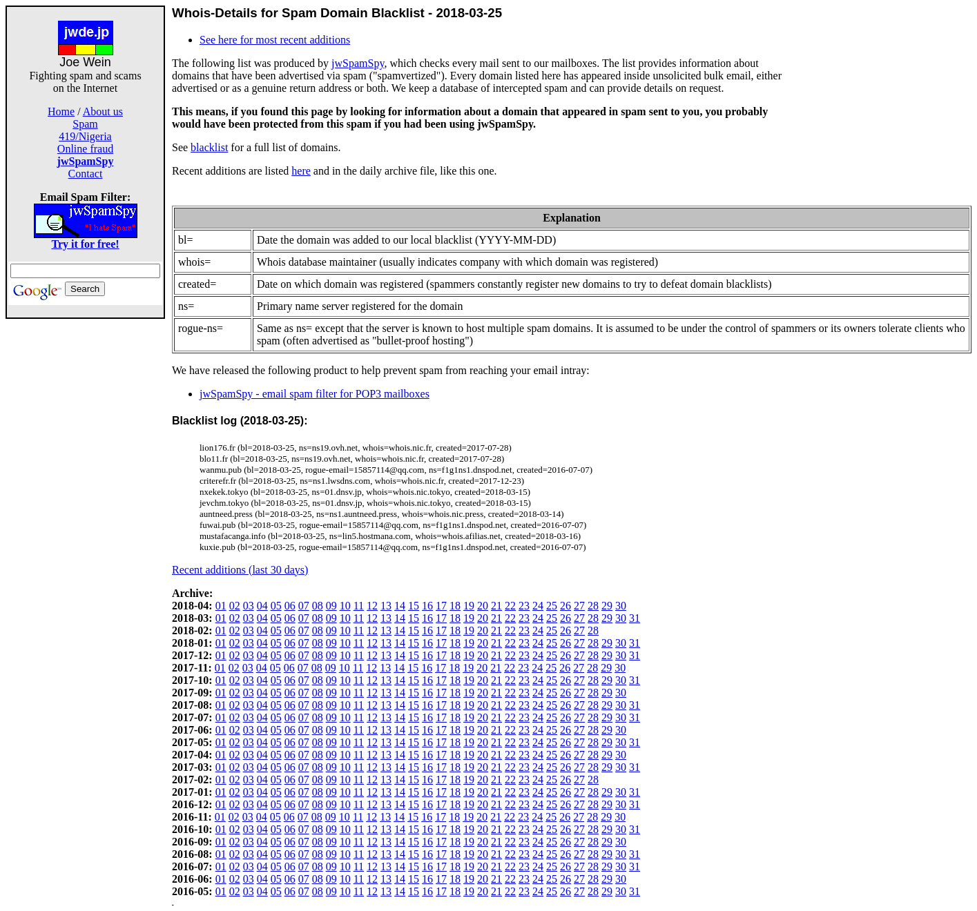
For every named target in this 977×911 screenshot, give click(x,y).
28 (593, 605)
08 (317, 605)
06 (290, 605)
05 (276, 605)
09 (331, 605)
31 (634, 618)
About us (103, 111)
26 (565, 605)
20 (482, 605)
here (301, 171)
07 (303, 605)
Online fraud (85, 149)
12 (372, 605)
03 (248, 605)
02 (234, 605)
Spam (84, 124)
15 (413, 605)
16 (427, 605)
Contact (85, 173)
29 (606, 605)
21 (496, 605)
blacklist (209, 147)
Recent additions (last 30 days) (240, 570)
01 (220, 605)
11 (359, 605)
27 (579, 605)
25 (551, 605)
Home (61, 111)
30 (620, 605)
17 (441, 605)
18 (455, 605)
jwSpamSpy (357, 63)
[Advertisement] (85, 526)
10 (345, 605)
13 (385, 605)
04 (262, 605)
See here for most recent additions (275, 40)
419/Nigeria (85, 136)
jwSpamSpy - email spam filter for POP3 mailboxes (314, 394)
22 (510, 605)
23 (524, 605)
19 (468, 605)
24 (537, 605)
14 (399, 605)
